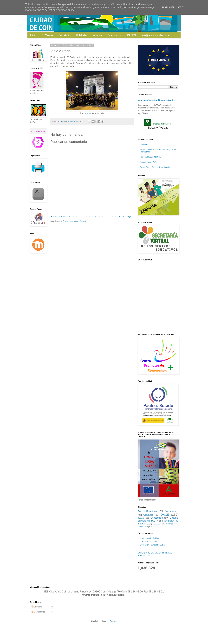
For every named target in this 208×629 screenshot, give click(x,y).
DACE (165, 514)
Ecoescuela (157, 517)
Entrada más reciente (60, 216)
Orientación (114, 35)
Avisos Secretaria (147, 511)
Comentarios (38, 612)
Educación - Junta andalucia (152, 545)
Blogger (113, 621)
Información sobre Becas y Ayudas (157, 100)
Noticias (169, 524)
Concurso (148, 515)
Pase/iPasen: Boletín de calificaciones (156, 167)
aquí (89, 113)
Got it (180, 7)
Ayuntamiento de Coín (149, 538)
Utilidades (81, 35)
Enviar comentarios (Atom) (74, 221)
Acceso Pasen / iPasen (150, 162)
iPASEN (131, 35)
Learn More (168, 7)
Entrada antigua (125, 216)
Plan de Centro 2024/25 (150, 157)
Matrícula (157, 524)
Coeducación (171, 511)
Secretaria (64, 35)
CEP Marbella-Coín (148, 541)
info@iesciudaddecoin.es (156, 35)
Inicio (33, 35)
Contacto (144, 144)
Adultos (97, 35)
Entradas (37, 607)
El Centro (47, 35)
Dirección (141, 518)
